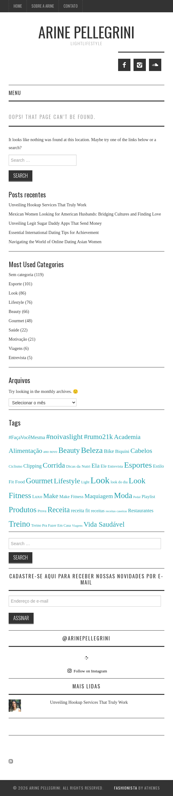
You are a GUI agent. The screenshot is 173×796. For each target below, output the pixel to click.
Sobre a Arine (42, 6)
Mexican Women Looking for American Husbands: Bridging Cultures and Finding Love (85, 214)
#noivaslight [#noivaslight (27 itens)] (64, 437)
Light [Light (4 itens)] (85, 482)
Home (18, 6)
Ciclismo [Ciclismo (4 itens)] (15, 466)
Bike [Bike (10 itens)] (109, 451)
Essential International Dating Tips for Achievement (54, 232)
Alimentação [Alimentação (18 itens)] (25, 450)
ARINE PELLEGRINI (86, 32)
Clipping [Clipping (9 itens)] (32, 466)
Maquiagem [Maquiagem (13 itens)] (98, 496)
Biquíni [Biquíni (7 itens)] (122, 451)
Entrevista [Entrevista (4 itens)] (115, 466)
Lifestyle (16, 302)
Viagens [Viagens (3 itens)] (77, 525)
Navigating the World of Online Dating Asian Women (55, 242)
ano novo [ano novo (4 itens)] (50, 451)
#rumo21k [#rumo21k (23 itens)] (98, 437)
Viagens (16, 348)
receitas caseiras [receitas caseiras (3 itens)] (116, 511)
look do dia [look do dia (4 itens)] (119, 482)
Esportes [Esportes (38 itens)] (138, 465)
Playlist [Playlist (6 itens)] (148, 496)
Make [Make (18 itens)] (50, 496)
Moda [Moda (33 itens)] (123, 495)
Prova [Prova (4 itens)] (42, 511)
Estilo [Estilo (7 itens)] (158, 466)
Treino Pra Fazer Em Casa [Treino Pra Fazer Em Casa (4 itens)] (51, 525)
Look (13, 293)
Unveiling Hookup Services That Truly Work (47, 205)
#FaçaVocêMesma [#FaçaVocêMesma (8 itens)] (27, 437)
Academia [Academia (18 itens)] (127, 437)
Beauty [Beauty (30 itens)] (69, 450)
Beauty (15, 311)
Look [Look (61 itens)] (99, 480)
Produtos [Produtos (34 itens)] (22, 509)
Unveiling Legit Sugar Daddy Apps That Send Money (55, 223)
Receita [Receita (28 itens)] (58, 509)
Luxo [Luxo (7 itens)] (37, 496)
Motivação (18, 339)
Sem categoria (21, 274)
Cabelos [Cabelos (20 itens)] (141, 450)
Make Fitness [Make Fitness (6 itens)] (71, 496)
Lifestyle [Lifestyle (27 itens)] (67, 481)
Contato (71, 6)
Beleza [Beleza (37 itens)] (92, 450)
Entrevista (17, 357)
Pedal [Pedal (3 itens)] (137, 497)
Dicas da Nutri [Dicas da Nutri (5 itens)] (78, 466)
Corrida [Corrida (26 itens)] (54, 465)
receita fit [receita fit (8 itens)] (80, 510)
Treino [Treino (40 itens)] (19, 524)
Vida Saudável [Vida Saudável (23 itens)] (104, 524)
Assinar (21, 618)
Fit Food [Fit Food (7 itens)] (17, 481)
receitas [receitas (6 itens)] (98, 510)
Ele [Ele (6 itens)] (103, 466)
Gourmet (16, 321)
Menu (15, 93)
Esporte (15, 284)
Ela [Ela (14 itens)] (95, 465)
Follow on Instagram (87, 670)
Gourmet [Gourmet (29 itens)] (39, 481)
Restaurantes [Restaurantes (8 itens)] (140, 510)
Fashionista (125, 788)
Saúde (14, 330)
